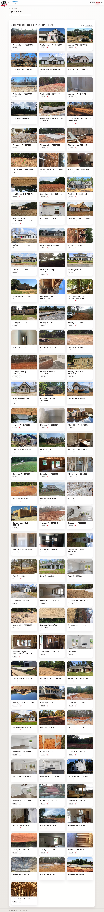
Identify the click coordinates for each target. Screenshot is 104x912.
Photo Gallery (11, 3)
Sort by (82, 25)
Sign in (97, 2)
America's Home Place (13, 1)
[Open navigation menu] (101, 2)
